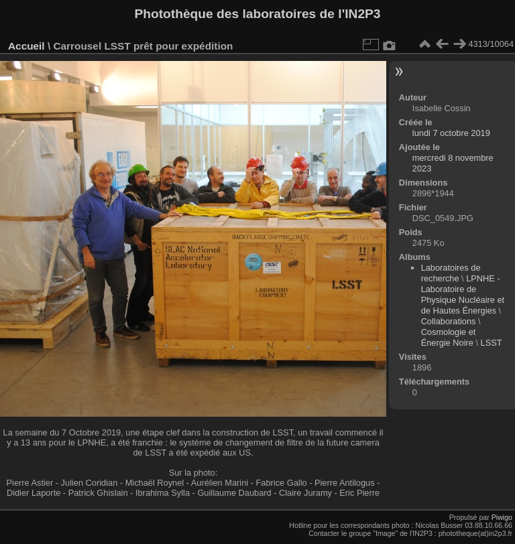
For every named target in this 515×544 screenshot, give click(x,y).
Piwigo (502, 517)
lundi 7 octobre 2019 (451, 133)
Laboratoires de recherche (451, 273)
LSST (491, 343)
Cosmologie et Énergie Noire (448, 337)
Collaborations (448, 321)
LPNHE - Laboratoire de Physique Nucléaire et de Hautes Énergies (462, 294)
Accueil (26, 46)
